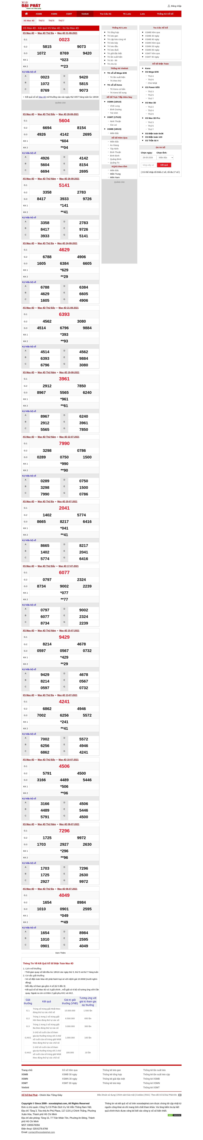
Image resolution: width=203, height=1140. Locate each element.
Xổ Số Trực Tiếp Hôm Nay (119, 97)
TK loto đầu (112, 46)
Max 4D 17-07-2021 (68, 566)
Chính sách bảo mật (125, 1095)
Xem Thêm (60, 953)
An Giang (114, 145)
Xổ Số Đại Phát (29, 1095)
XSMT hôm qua (152, 53)
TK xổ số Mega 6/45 (117, 73)
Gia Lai (113, 125)
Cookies (139, 1095)
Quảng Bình (115, 159)
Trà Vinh (114, 113)
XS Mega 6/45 (152, 72)
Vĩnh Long (115, 106)
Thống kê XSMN (151, 1083)
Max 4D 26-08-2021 (69, 179)
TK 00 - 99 (112, 60)
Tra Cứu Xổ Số (160, 27)
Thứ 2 (151, 107)
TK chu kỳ (112, 64)
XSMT (69, 14)
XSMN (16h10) (114, 101)
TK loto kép (112, 43)
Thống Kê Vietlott (119, 68)
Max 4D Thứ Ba (46, 33)
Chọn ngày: (146, 153)
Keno (147, 68)
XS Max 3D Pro (152, 118)
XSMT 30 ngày (69, 1083)
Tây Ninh (114, 148)
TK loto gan (112, 36)
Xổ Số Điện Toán (160, 64)
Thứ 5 (51, 20)
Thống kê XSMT (151, 1087)
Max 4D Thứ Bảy (46, 114)
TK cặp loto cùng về (116, 39)
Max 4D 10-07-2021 (68, 760)
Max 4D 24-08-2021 (67, 243)
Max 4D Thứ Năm (47, 179)
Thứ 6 (151, 79)
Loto (142, 14)
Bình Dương (116, 109)
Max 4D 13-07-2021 (67, 695)
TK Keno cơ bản (117, 89)
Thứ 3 (41, 20)
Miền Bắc (114, 133)
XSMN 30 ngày (152, 46)
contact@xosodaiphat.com (41, 1132)
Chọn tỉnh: (162, 153)
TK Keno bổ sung (118, 92)
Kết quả (164, 165)
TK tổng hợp (113, 32)
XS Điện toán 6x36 (154, 133)
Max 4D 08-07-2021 (69, 824)
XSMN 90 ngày (152, 50)
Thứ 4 (151, 76)
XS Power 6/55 (152, 87)
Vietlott (85, 14)
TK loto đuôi (112, 50)
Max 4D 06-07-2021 (67, 889)
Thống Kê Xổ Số (165, 14)
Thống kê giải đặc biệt (114, 1079)
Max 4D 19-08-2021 (69, 372)
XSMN (54, 14)
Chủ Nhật (152, 83)
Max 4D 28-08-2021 (68, 114)
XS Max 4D (29, 20)
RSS (147, 1095)
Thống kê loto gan (112, 1070)
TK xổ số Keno (114, 85)
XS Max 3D (150, 102)
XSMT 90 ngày (152, 57)
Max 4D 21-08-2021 (68, 308)
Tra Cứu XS (105, 14)
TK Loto (127, 14)
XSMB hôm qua (152, 32)
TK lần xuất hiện (114, 57)
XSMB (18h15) (114, 129)
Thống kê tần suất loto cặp (156, 1074)
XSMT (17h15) (114, 117)
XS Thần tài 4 (151, 140)
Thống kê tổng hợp (112, 1074)
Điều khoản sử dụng (106, 1095)
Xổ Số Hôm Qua (119, 138)
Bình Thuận (115, 152)
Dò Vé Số (160, 147)
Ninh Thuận (115, 121)
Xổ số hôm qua (69, 1070)
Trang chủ (26, 1070)
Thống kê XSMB (151, 1079)
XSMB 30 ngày (152, 36)
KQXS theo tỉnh (119, 166)
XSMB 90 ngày (152, 39)
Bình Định (114, 155)
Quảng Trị (114, 162)
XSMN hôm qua (152, 43)
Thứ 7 (61, 20)
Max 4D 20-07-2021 (67, 501)
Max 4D (42, 97)
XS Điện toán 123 (153, 137)
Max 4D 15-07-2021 (69, 630)
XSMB (39, 14)
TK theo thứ (115, 80)
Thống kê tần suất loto (154, 1070)
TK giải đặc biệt (114, 53)
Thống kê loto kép (112, 1083)
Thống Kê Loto (119, 27)
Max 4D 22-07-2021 (69, 437)
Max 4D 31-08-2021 (67, 33)
